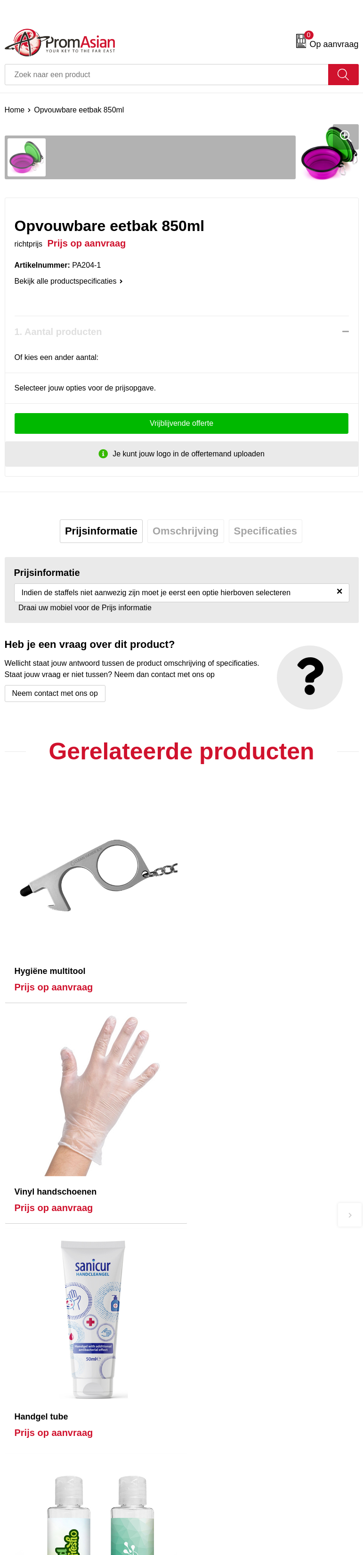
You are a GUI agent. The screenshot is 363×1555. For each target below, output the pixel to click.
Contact (18, 1493)
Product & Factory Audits (46, 1507)
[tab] (101, 531)
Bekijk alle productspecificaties (69, 281)
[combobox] (167, 74)
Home (15, 110)
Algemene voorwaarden (226, 1493)
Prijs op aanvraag (54, 981)
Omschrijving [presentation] (186, 531)
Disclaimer (203, 1535)
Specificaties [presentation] (266, 531)
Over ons (201, 1349)
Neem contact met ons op (55, 693)
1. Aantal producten (58, 332)
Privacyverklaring (214, 1521)
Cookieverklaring (214, 1507)
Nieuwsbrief (206, 1363)
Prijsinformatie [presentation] (101, 531)
